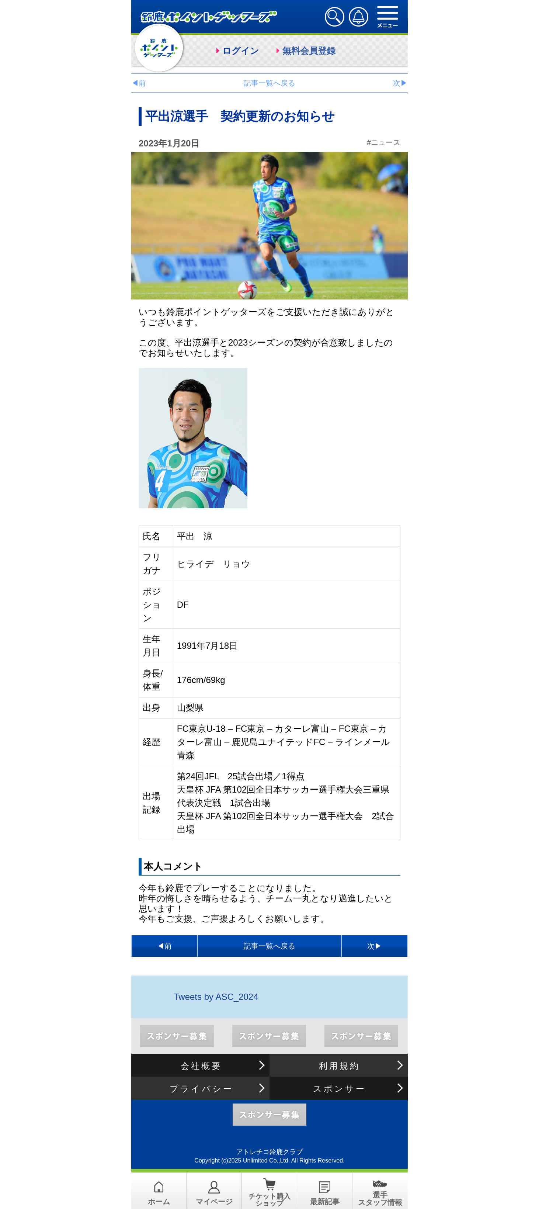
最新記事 (325, 1202)
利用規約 (339, 1066)
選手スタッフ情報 (380, 1198)
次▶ (400, 83)
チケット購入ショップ (269, 1199)
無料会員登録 (308, 51)
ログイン (240, 51)
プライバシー (201, 1089)
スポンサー (339, 1089)
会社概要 (201, 1066)
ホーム (159, 1202)
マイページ (214, 1202)
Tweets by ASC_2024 (216, 997)
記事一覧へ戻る (269, 83)
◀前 (138, 83)
